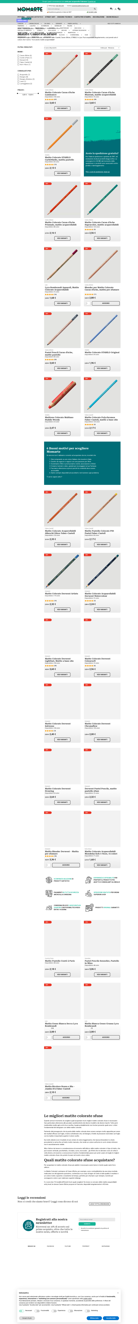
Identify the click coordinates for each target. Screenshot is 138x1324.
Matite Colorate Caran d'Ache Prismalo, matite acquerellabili (60, 223)
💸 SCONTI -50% (92, 12)
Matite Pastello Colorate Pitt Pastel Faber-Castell (99, 532)
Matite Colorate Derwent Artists (61, 593)
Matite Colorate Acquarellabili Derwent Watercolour (100, 594)
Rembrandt (39, 28)
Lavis (23, 81)
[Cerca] (72, 9)
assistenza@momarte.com (80, 6)
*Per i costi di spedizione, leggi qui (98, 172)
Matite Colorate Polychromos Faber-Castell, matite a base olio (101, 418)
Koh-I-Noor (52, 30)
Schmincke (45, 26)
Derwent (59, 23)
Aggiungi (105, 303)
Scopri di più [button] (27, 1318)
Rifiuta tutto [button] (94, 1318)
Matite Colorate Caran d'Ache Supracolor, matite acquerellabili (102, 223)
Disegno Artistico (27, 79)
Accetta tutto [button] (111, 1318)
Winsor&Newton (24, 28)
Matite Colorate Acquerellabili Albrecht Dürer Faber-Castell (60, 532)
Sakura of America (24, 30)
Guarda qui (92, 1)
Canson (20, 23)
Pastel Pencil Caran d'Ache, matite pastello (59, 353)
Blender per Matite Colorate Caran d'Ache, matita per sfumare (102, 288)
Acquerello (25, 75)
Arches (64, 30)
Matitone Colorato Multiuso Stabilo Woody (59, 418)
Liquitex (32, 26)
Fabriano (21, 26)
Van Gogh (77, 28)
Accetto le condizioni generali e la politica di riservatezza (95, 1229)
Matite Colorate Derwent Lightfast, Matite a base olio (59, 660)
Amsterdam (64, 28)
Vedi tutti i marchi (114, 23)
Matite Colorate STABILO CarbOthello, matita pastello (59, 158)
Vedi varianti (62, 108)
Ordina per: (103, 48)
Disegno (24, 77)
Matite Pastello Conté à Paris (60, 961)
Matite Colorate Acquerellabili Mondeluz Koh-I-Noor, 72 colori (101, 852)
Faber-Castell (73, 23)
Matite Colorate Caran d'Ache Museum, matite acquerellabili (100, 93)
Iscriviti (87, 1224)
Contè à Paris (26, 58)
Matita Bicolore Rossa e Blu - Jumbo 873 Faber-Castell (60, 1087)
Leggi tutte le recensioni (99, 1204)
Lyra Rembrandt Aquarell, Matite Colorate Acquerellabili (62, 288)
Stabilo (39, 30)
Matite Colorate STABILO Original (102, 352)
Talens (69, 26)
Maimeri (52, 28)
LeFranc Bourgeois (79, 30)
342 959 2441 (60, 6)
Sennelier (58, 26)
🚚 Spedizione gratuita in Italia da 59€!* (59, 12)
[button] (118, 1293)
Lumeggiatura (26, 84)
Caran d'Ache (34, 23)
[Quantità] (88, 303)
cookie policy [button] (87, 1298)
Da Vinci (47, 23)
